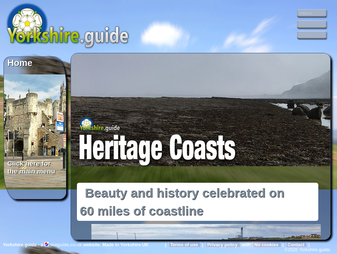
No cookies (267, 244)
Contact (297, 244)
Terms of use (184, 244)
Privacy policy (223, 244)
